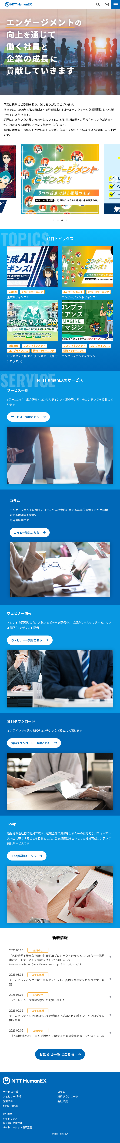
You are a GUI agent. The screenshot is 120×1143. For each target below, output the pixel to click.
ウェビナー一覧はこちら (26, 640)
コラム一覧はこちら (26, 532)
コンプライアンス (18, 350)
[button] (6, 179)
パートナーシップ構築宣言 (17, 1127)
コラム (61, 1091)
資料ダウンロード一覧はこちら (31, 743)
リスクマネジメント (34, 345)
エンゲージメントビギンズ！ (80, 297)
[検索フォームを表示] (98, 4)
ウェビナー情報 (12, 1096)
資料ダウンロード (67, 1096)
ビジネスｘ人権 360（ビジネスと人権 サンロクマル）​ (32, 358)
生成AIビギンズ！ (18, 297)
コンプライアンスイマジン (78, 356)
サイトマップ (10, 1118)
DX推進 (13, 291)
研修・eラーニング (32, 291)
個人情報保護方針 (12, 1123)
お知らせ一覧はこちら (56, 1054)
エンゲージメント (73, 291)
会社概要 (62, 1101)
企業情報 (8, 1101)
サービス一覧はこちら (25, 417)
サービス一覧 (10, 1091)
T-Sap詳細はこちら (23, 856)
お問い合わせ (10, 1106)
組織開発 (13, 345)
